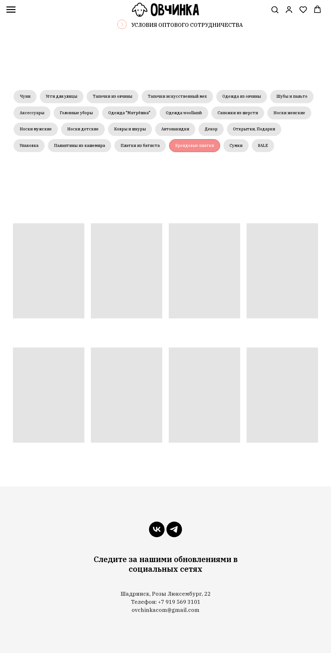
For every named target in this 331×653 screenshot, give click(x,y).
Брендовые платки (194, 145)
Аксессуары (32, 112)
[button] (275, 9)
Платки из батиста (140, 145)
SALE (263, 145)
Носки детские (83, 129)
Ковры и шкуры (130, 129)
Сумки (236, 145)
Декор (211, 129)
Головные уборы (76, 112)
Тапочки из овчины (112, 96)
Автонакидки (175, 129)
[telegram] (174, 529)
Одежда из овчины (241, 96)
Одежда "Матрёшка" (129, 112)
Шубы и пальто (291, 96)
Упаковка (29, 145)
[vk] (157, 529)
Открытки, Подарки (254, 129)
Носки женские (289, 112)
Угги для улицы (61, 96)
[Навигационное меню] (11, 9)
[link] (289, 9)
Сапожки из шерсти (238, 112)
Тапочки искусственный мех (177, 96)
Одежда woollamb (184, 112)
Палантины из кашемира (79, 145)
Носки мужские (36, 129)
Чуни (25, 96)
